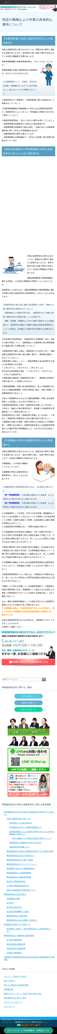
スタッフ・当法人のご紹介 (15, 976)
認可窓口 (10, 903)
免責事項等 (8, 989)
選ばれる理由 (28, 702)
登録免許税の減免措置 (16, 949)
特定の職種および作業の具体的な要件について (31, 838)
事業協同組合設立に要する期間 (20, 860)
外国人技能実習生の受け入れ (19, 819)
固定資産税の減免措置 (16, 944)
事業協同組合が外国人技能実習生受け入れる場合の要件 (30, 851)
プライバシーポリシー (13, 1002)
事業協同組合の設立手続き (15, 894)
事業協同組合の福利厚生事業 (19, 877)
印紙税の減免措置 (14, 953)
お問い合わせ (28, 696)
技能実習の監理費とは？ (19, 847)
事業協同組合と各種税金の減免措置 (19, 936)
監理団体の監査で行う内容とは (17, 925)
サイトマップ (9, 1007)
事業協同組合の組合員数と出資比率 (22, 920)
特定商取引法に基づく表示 (15, 998)
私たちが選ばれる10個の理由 (16, 985)
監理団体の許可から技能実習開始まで (25, 827)
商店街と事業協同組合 (16, 881)
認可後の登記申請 (14, 907)
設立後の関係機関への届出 (18, 912)
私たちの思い (28, 709)
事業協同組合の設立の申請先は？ (21, 856)
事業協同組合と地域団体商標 (19, 873)
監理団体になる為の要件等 (20, 823)
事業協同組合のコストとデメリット (22, 864)
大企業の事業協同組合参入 (18, 886)
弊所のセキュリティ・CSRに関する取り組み (23, 994)
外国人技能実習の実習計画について (22, 890)
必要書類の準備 (13, 899)
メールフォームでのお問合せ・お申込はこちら (28, 1030)
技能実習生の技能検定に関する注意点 (25, 843)
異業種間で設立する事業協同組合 (21, 869)
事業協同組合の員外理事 (17, 916)
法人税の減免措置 (14, 940)
